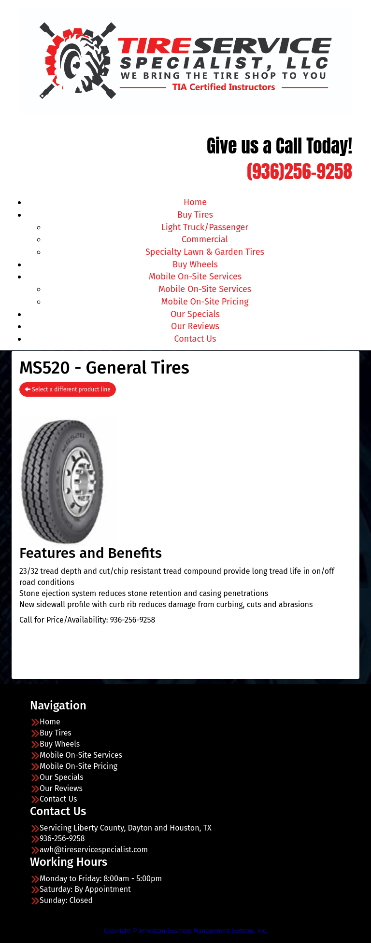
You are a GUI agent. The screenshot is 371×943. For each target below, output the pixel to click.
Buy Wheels (195, 264)
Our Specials (195, 314)
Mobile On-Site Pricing (205, 301)
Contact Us (195, 338)
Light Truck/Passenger (205, 227)
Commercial (205, 239)
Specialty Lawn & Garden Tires (204, 252)
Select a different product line (68, 389)
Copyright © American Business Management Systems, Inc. (185, 930)
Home (195, 202)
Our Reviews (195, 326)
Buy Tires (195, 214)
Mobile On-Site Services (195, 276)
